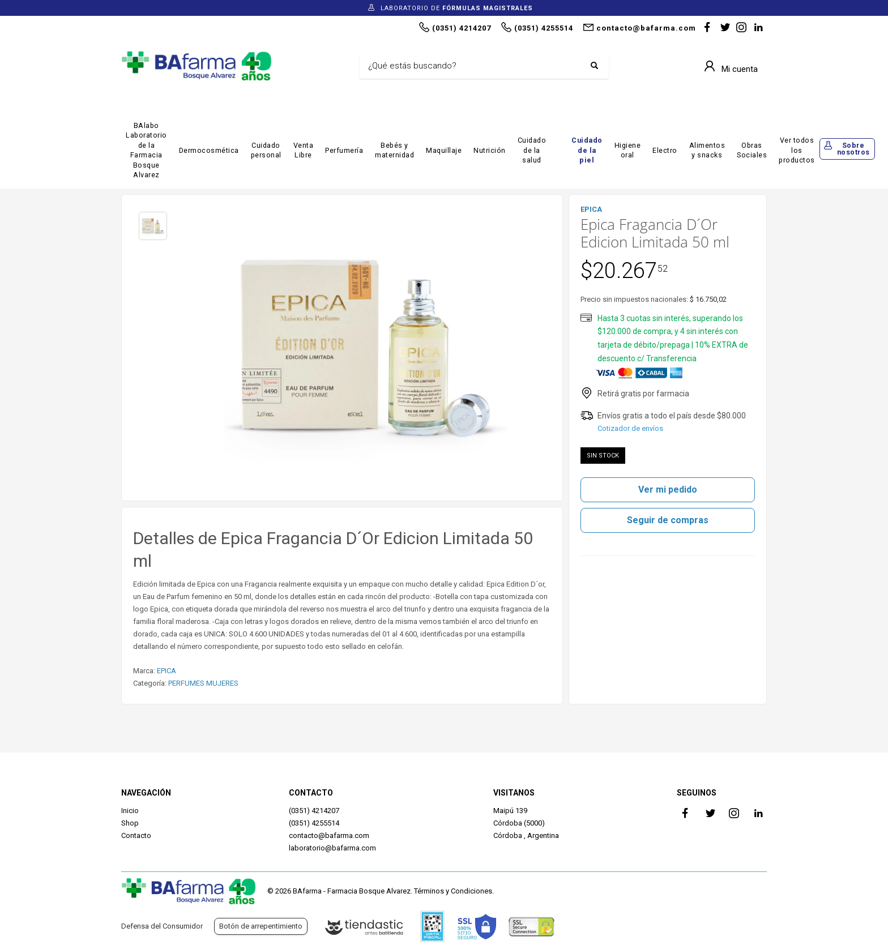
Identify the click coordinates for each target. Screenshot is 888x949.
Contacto (136, 835)
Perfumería (344, 150)
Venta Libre (303, 150)
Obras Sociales (752, 150)
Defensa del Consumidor (162, 926)
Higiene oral (627, 150)
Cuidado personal (266, 150)
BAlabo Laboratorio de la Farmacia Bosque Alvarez (146, 150)
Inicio (130, 810)
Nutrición (489, 150)
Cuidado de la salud (532, 150)
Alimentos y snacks (707, 150)
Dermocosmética (209, 150)
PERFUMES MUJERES (203, 683)
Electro (664, 150)
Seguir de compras (667, 520)
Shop (130, 823)
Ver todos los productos (797, 150)
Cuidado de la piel (587, 150)
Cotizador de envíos (630, 428)
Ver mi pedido (667, 489)
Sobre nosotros (853, 149)
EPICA (166, 670)
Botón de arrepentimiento (260, 926)
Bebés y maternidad (394, 150)
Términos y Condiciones (453, 891)
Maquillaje (444, 150)
